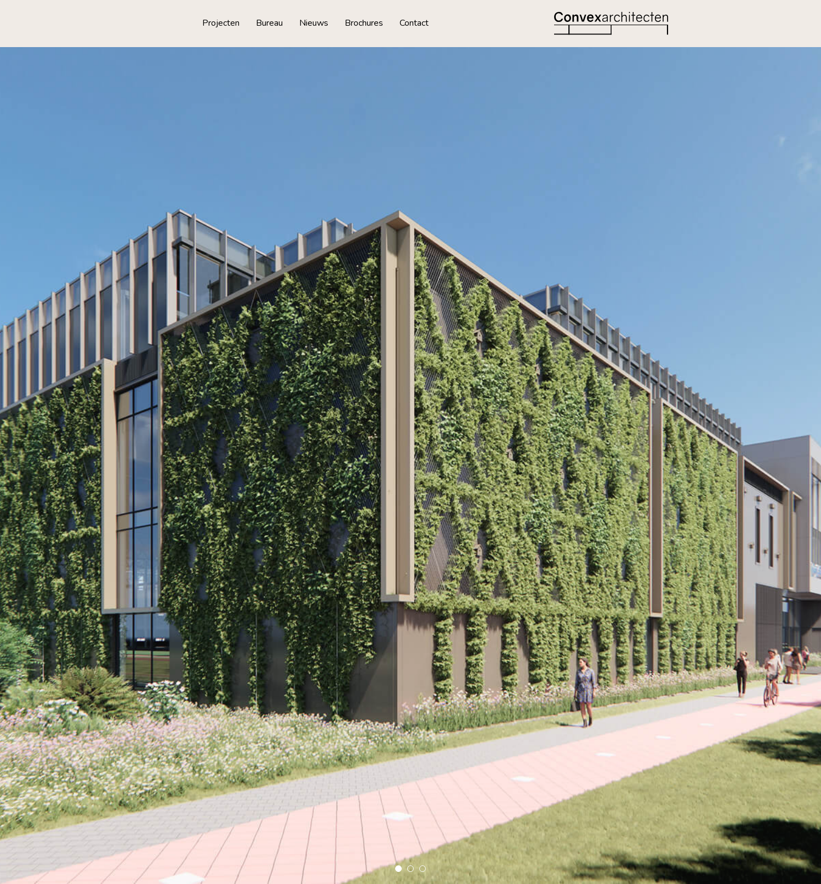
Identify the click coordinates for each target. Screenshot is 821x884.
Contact (414, 23)
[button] (398, 868)
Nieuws (313, 23)
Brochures (364, 23)
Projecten (221, 23)
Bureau (269, 23)
